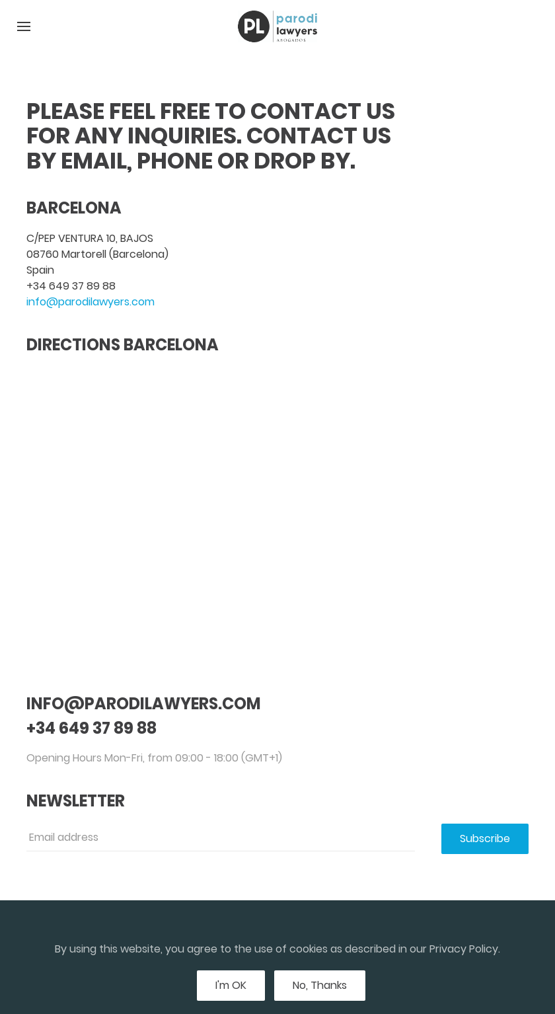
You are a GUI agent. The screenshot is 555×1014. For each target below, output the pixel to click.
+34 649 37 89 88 (71, 285)
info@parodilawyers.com (90, 301)
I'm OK (230, 985)
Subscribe (485, 838)
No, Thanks (320, 985)
